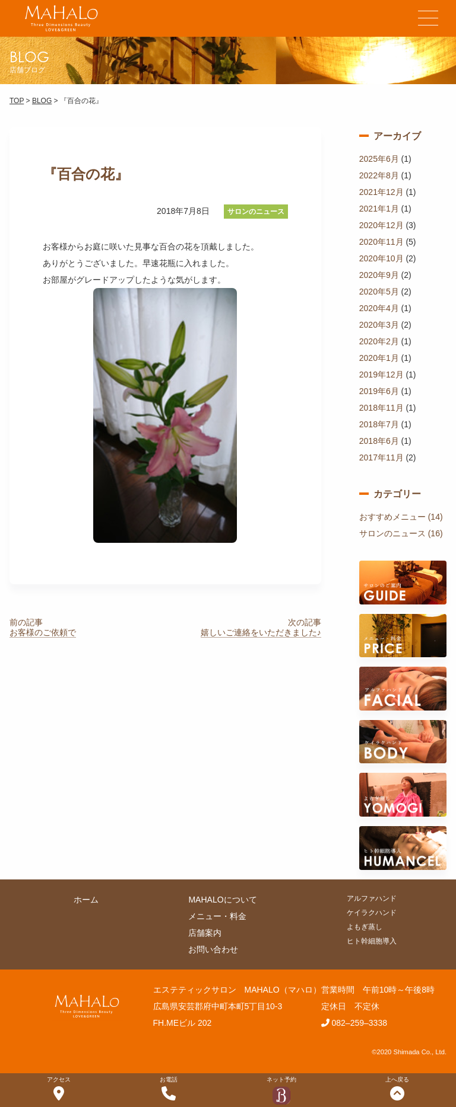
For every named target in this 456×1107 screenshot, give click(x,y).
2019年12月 (381, 374)
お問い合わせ (213, 949)
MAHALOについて (222, 899)
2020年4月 (379, 308)
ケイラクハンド (372, 912)
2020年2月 (379, 341)
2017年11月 (381, 457)
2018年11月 (381, 407)
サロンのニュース (255, 211)
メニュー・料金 (217, 916)
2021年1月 (379, 208)
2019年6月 (379, 391)
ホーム (86, 899)
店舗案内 (204, 933)
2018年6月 (379, 441)
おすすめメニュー (392, 516)
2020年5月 (379, 291)
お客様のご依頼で (43, 632)
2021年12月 (381, 192)
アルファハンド (372, 898)
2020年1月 (379, 358)
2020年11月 (381, 242)
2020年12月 (381, 225)
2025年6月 (379, 159)
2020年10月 (381, 258)
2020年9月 (379, 275)
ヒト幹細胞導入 (372, 941)
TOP (17, 101)
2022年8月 (379, 175)
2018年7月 (379, 424)
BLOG (42, 101)
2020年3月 (379, 324)
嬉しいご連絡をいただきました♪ (261, 632)
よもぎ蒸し (364, 927)
